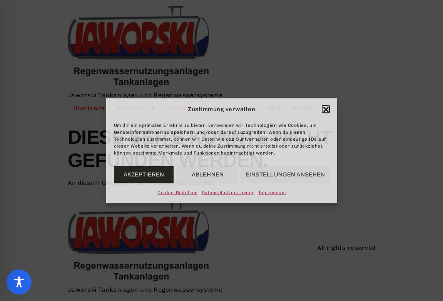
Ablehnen (208, 174)
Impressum (272, 192)
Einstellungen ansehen (285, 174)
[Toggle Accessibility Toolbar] (19, 282)
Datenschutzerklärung (228, 192)
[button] (325, 109)
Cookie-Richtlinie (177, 192)
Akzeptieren (144, 174)
